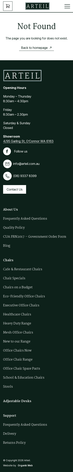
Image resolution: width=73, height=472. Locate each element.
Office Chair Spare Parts (21, 368)
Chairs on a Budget (18, 287)
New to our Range (16, 341)
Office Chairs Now (17, 350)
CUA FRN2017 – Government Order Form (34, 236)
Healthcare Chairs (17, 314)
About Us (10, 209)
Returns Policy (14, 443)
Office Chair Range (18, 359)
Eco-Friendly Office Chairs (24, 296)
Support (9, 415)
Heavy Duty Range (17, 323)
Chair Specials (14, 278)
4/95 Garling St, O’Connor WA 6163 (28, 141)
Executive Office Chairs (21, 305)
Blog (6, 245)
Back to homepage (34, 48)
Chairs (8, 260)
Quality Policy (14, 227)
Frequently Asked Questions (25, 218)
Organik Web (25, 465)
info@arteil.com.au (21, 163)
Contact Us (15, 189)
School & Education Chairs (23, 377)
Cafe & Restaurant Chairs (22, 269)
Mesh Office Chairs (18, 332)
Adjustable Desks (17, 401)
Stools (8, 386)
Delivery (9, 433)
